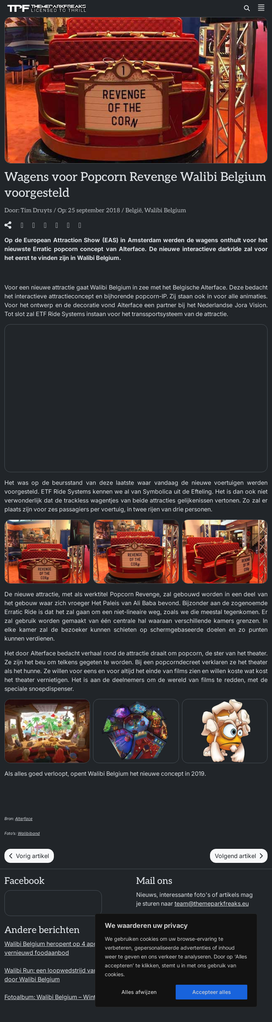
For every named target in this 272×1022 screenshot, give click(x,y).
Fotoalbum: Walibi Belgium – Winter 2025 (60, 997)
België (133, 210)
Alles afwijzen (138, 992)
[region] (176, 960)
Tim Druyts (36, 210)
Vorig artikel (29, 856)
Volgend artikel (239, 856)
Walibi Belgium (165, 210)
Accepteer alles (211, 992)
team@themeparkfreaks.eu (212, 903)
